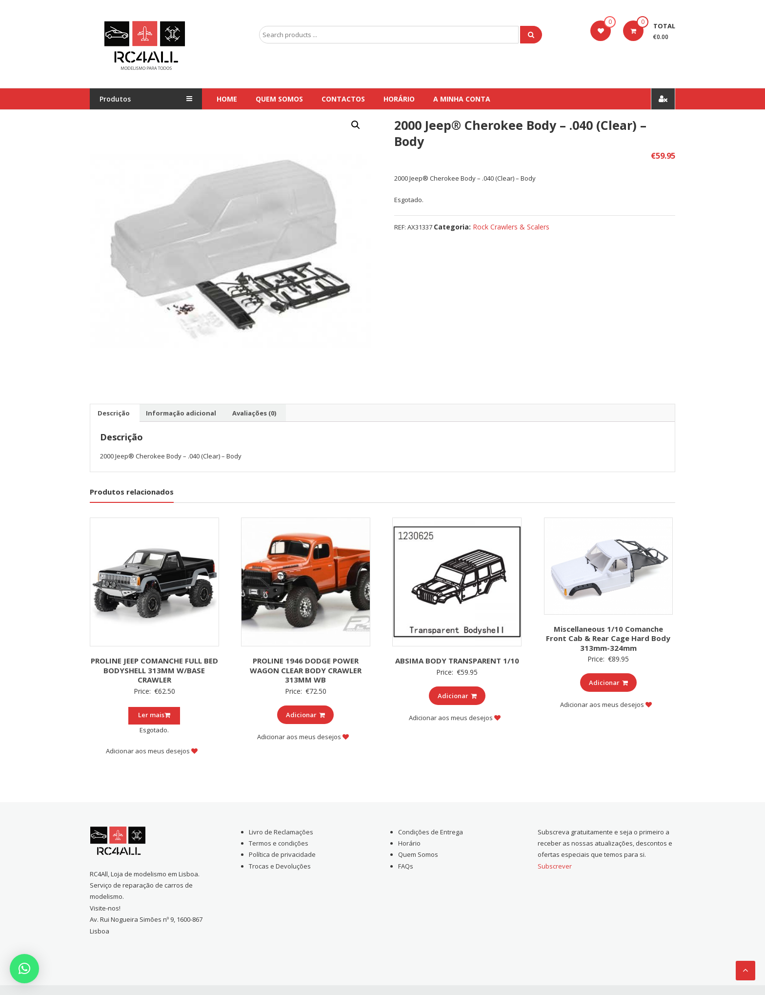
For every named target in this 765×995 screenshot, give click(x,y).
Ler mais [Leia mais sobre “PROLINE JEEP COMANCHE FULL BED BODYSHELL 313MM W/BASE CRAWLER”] (154, 714)
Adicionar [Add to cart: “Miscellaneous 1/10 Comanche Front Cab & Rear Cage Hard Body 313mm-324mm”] (608, 682)
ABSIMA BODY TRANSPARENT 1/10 (457, 660)
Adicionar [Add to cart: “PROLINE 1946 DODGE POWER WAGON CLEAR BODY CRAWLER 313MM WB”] (305, 714)
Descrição (114, 413)
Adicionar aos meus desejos (152, 750)
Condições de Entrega (430, 832)
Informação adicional (181, 413)
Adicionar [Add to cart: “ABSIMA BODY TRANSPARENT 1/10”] (457, 695)
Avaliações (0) (254, 413)
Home (227, 99)
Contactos (343, 99)
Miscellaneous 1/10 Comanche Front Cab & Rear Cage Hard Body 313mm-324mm (608, 638)
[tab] (114, 413)
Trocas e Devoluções (280, 866)
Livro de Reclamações (281, 832)
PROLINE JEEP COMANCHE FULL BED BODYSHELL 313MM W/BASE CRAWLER (154, 670)
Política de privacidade (282, 854)
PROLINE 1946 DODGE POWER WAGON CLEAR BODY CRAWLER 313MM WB (306, 670)
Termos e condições (278, 843)
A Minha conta (461, 99)
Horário (399, 99)
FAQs (405, 866)
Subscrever (555, 866)
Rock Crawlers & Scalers (511, 226)
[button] (24, 968)
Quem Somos (279, 99)
